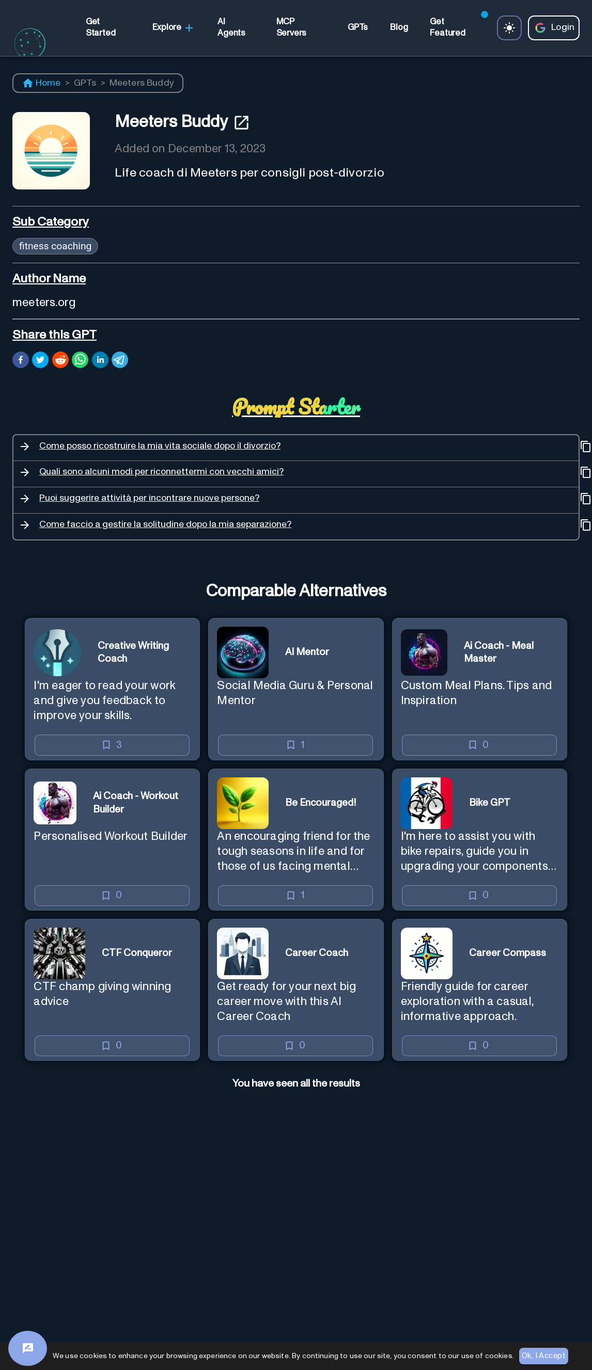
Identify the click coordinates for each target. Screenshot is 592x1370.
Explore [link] (173, 28)
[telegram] (120, 361)
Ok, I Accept (543, 1356)
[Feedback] (27, 1348)
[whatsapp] (80, 361)
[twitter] (40, 361)
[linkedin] (100, 361)
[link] (108, 27)
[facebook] (20, 361)
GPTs (85, 83)
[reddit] (60, 361)
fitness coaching (55, 246)
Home (41, 83)
